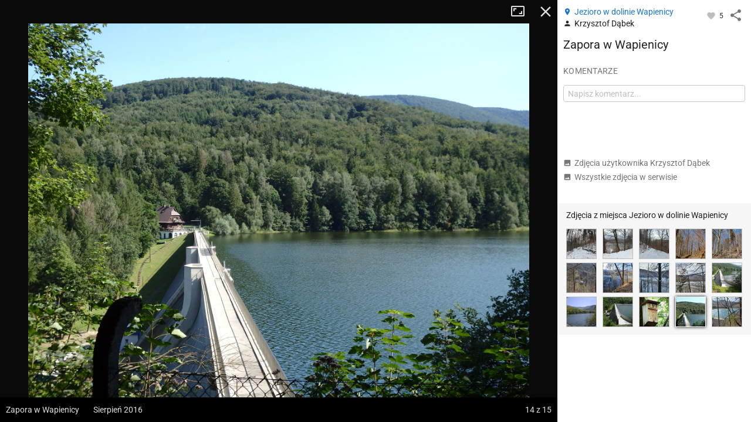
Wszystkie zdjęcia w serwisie (620, 177)
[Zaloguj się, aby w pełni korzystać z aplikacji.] (712, 15)
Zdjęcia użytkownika (636, 163)
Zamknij (545, 11)
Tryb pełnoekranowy (522, 11)
